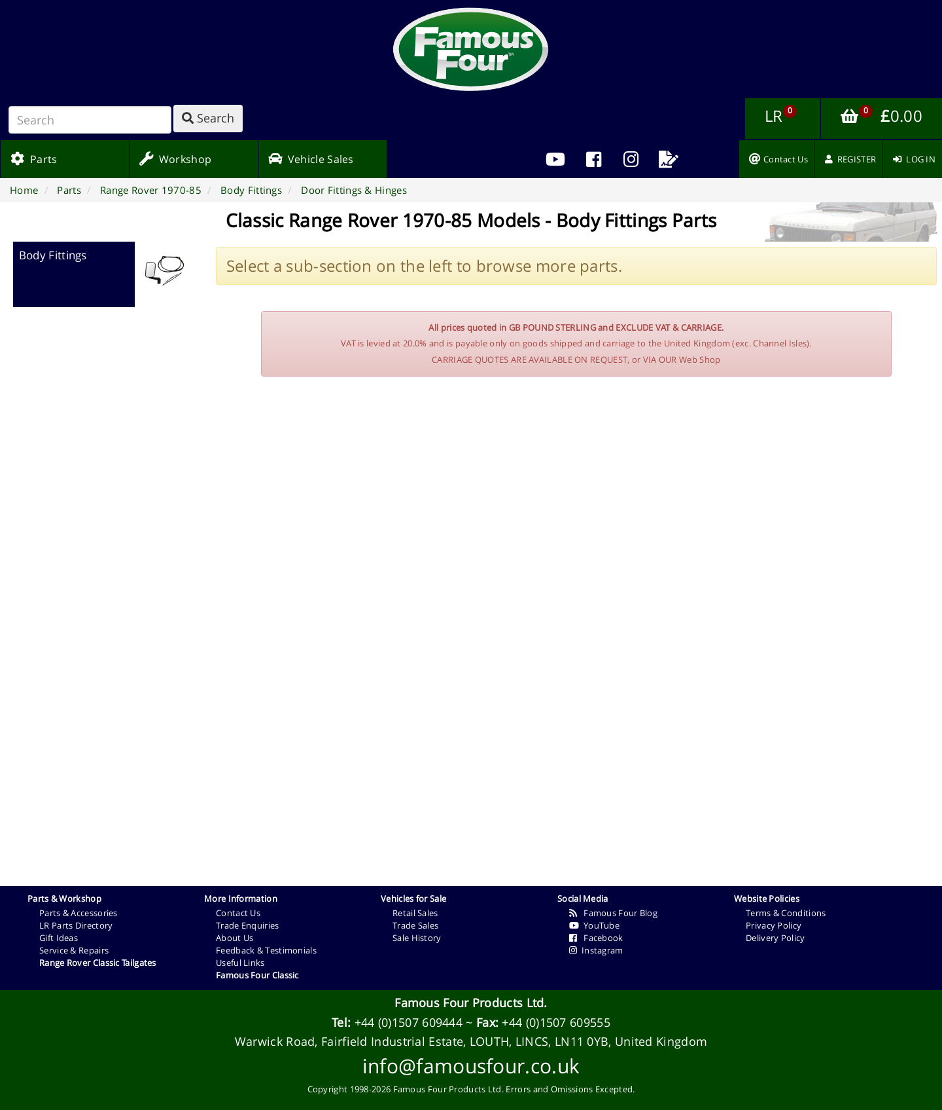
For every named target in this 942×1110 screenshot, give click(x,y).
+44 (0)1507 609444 (408, 1022)
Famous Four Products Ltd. (471, 1002)
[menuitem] (593, 159)
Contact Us (238, 913)
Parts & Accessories (78, 913)
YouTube (594, 925)
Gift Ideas (58, 938)
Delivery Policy (775, 938)
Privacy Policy (773, 925)
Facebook (596, 938)
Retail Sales (415, 913)
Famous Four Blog (613, 913)
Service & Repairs (74, 950)
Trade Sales (415, 925)
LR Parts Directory (76, 925)
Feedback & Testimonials (266, 950)
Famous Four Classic (257, 975)
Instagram (596, 950)
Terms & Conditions (786, 913)
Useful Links (240, 963)
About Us (234, 938)
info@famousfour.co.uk (471, 1065)
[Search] (90, 120)
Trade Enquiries (247, 925)
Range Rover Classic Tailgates (97, 963)
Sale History (417, 938)
